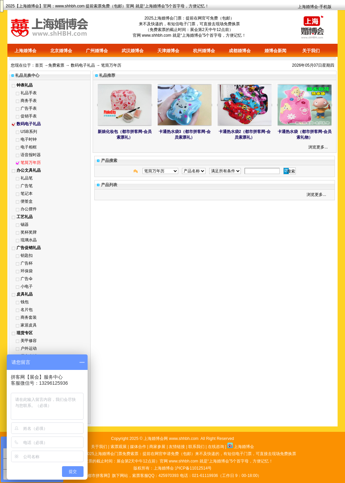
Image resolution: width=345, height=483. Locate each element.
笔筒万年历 (31, 162)
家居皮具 (29, 325)
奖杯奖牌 (29, 232)
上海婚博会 (29, 6)
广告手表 (29, 108)
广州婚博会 (97, 50)
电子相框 (29, 147)
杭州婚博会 (204, 50)
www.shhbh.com (70, 6)
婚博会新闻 (275, 50)
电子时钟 (29, 139)
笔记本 (27, 193)
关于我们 (311, 50)
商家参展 (157, 446)
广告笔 (27, 185)
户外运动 (29, 348)
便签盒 (27, 201)
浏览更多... (318, 147)
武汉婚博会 (133, 50)
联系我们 (196, 446)
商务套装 (29, 317)
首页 (39, 65)
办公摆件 (29, 209)
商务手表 (29, 100)
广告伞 (27, 278)
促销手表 (29, 116)
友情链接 (177, 446)
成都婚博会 (240, 50)
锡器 (25, 224)
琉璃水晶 (29, 240)
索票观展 (119, 446)
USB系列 (29, 131)
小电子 (27, 286)
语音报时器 (31, 154)
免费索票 (56, 65)
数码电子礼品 (83, 65)
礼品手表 (29, 93)
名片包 (27, 309)
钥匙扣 (27, 255)
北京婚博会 (61, 50)
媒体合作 (138, 446)
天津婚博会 (168, 50)
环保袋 (27, 271)
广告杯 (27, 263)
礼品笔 (27, 178)
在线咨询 (216, 446)
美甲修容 (29, 340)
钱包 (25, 302)
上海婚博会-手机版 (315, 6)
